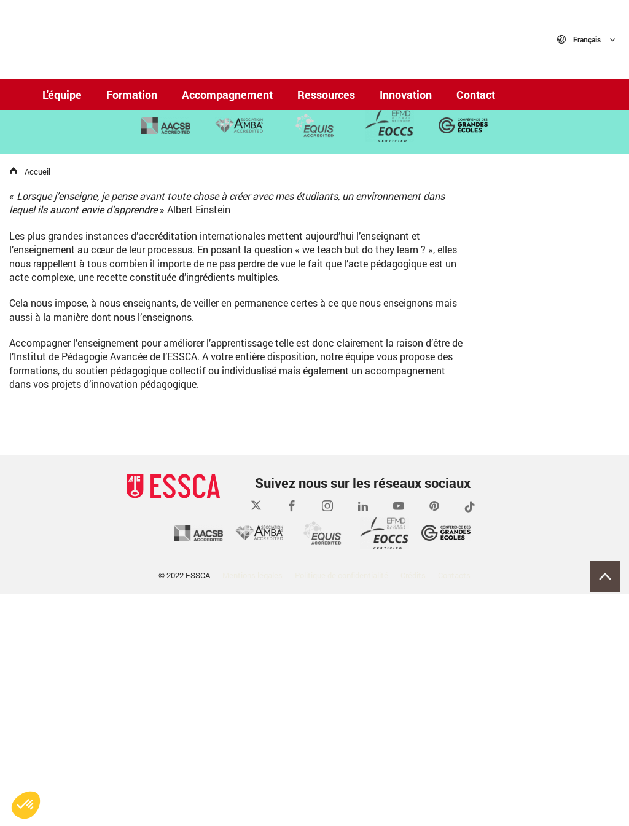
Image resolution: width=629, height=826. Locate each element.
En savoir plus (84, 218)
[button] (26, 805)
